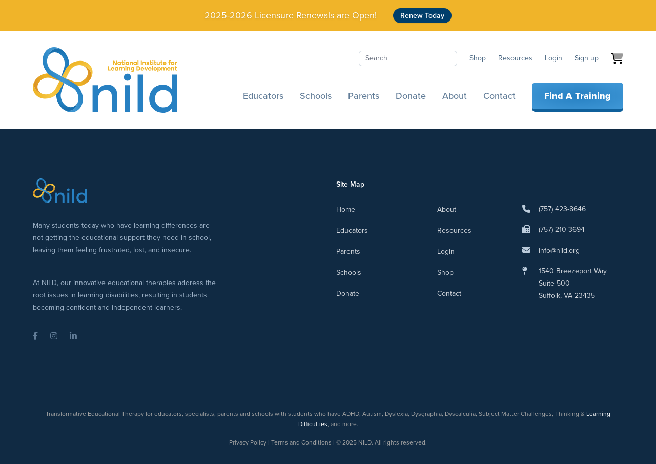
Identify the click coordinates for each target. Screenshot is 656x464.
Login (553, 58)
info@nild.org (559, 250)
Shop (477, 58)
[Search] (408, 58)
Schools (316, 96)
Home (345, 209)
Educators (263, 96)
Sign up (587, 58)
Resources (515, 58)
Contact (499, 96)
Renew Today (422, 15)
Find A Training (577, 96)
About (454, 96)
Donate (411, 96)
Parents (363, 96)
